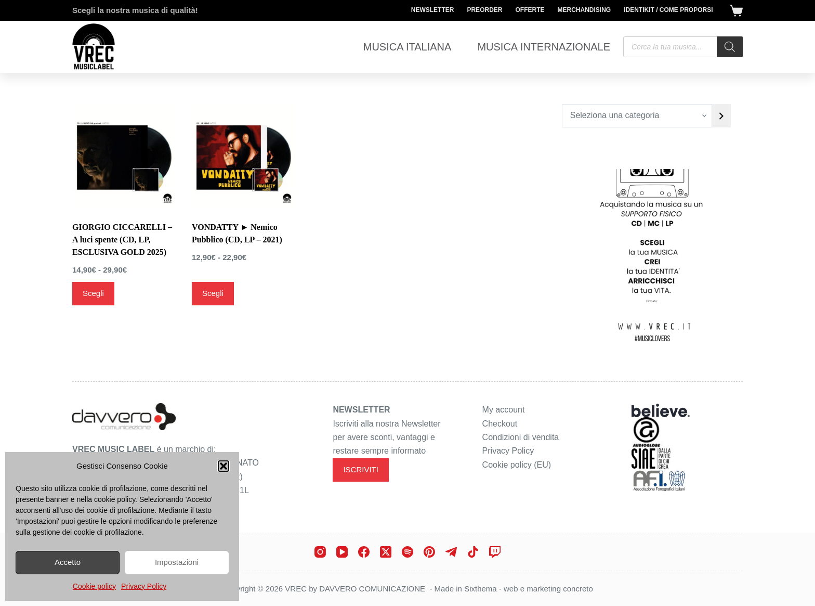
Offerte (529, 10)
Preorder (484, 10)
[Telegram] (451, 552)
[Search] (730, 46)
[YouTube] (342, 552)
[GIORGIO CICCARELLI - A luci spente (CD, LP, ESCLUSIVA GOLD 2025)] (124, 156)
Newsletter (432, 10)
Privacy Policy (143, 586)
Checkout (500, 423)
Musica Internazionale (543, 47)
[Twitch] (495, 552)
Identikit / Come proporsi (668, 10)
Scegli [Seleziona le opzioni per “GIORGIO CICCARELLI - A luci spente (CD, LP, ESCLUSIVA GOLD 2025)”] (93, 293)
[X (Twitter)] (385, 552)
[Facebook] (364, 552)
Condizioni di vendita (520, 437)
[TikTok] (473, 552)
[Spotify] (407, 552)
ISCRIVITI (360, 469)
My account (503, 409)
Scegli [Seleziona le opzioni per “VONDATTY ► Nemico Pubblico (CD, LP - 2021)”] (213, 293)
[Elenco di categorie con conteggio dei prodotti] (637, 115)
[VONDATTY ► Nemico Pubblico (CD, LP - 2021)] (244, 156)
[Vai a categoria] (721, 115)
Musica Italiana (407, 47)
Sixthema (480, 588)
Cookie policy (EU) (516, 464)
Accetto (68, 562)
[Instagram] (320, 552)
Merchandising (584, 10)
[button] (223, 466)
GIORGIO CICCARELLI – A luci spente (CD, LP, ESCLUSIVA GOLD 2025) (122, 239)
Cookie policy (94, 586)
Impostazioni (177, 562)
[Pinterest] (429, 552)
